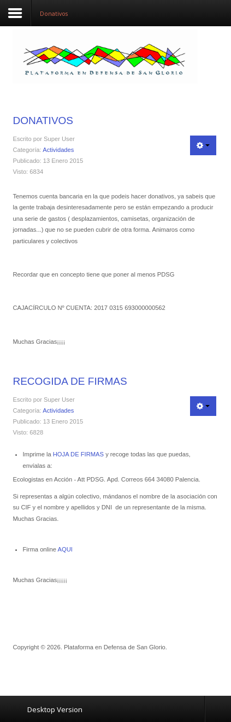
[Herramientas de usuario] (203, 145)
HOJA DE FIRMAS (78, 454)
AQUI (65, 549)
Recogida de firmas (70, 381)
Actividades (58, 149)
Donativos (43, 120)
